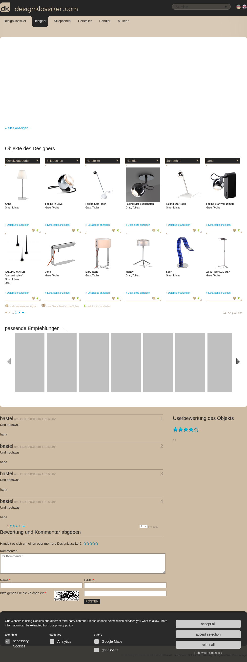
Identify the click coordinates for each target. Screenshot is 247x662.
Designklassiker (15, 21)
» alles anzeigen (16, 128)
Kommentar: (9, 551)
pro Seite (237, 313)
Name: (5, 580)
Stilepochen (62, 21)
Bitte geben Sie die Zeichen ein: (39, 593)
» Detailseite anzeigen (17, 225)
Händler (105, 21)
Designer (40, 21)
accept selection (208, 634)
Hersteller (85, 21)
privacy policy (64, 625)
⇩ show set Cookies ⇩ (208, 653)
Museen (123, 21)
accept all (208, 624)
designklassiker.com (39, 7)
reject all (208, 645)
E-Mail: (89, 580)
